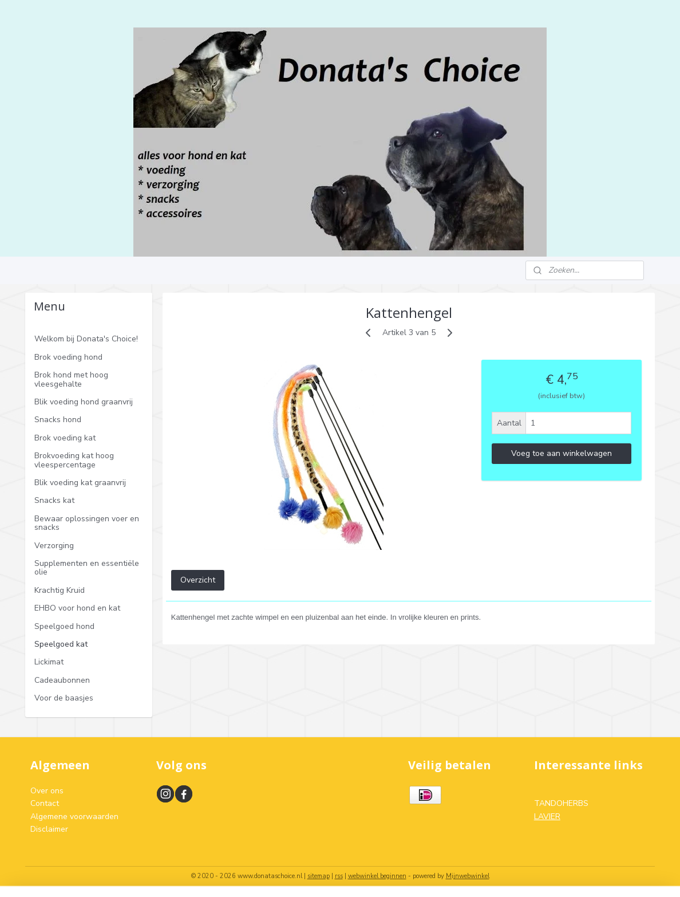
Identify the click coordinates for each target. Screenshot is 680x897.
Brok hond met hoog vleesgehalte (71, 379)
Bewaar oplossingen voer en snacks (86, 523)
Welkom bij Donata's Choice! (86, 338)
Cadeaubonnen (62, 680)
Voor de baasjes (63, 698)
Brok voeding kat (65, 437)
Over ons (47, 790)
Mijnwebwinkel (467, 876)
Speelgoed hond (64, 626)
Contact (44, 803)
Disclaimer (49, 829)
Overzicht (197, 580)
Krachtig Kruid (59, 590)
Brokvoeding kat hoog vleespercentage (74, 460)
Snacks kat (54, 500)
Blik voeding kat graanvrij (80, 482)
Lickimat (49, 661)
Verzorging (54, 545)
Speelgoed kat (61, 644)
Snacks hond (57, 419)
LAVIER (547, 816)
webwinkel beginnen (377, 876)
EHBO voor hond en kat (77, 608)
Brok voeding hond (68, 357)
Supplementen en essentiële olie (86, 567)
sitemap (318, 876)
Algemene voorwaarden (74, 816)
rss (339, 876)
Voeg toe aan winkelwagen (561, 453)
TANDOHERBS (561, 803)
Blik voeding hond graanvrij (83, 401)
